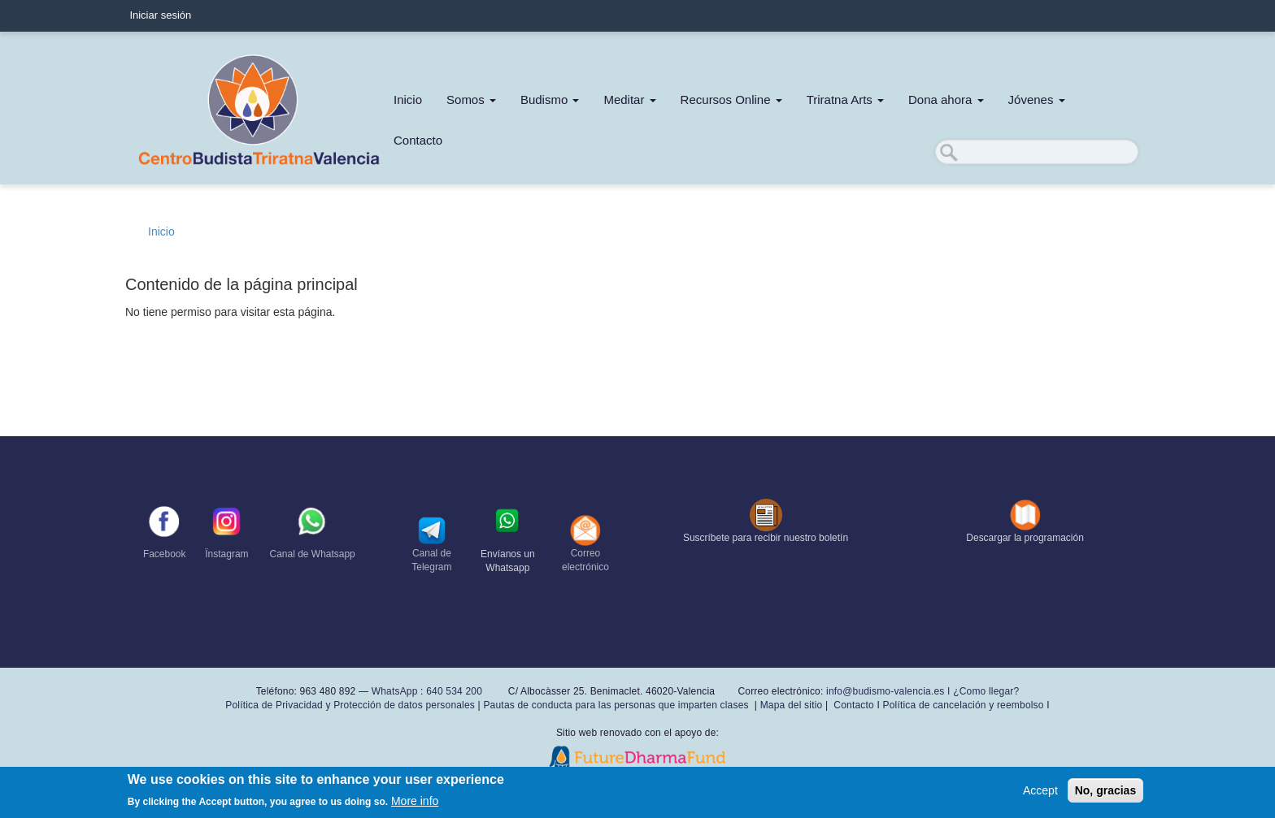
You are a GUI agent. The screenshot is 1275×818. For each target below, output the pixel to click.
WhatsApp (395, 691)
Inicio (408, 99)
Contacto (418, 140)
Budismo (550, 99)
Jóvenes (1036, 99)
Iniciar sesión (160, 15)
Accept (1040, 791)
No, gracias (1105, 791)
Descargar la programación (1025, 537)
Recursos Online (731, 99)
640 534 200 (453, 691)
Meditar (629, 99)
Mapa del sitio (791, 705)
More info (414, 802)
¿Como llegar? (986, 691)
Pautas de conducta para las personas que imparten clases (615, 705)
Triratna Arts (845, 99)
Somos (471, 99)
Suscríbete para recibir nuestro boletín (765, 537)
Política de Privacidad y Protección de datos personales (350, 705)
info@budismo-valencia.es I (889, 691)
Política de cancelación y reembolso (962, 705)
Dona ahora (946, 99)
